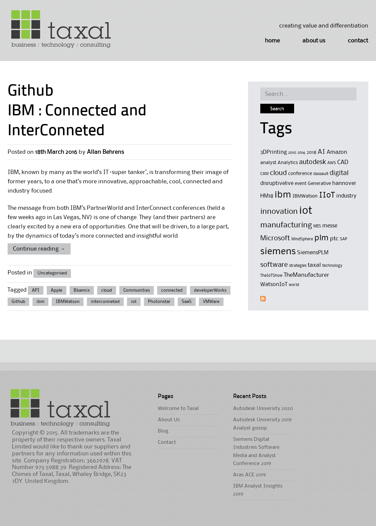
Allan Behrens (105, 152)
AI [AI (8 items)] (321, 152)
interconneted (105, 302)
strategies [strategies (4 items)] (297, 265)
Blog (163, 431)
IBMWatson (68, 302)
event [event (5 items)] (300, 184)
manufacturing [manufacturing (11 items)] (286, 225)
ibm (40, 302)
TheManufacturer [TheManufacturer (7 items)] (306, 275)
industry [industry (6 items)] (346, 196)
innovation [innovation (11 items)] (279, 211)
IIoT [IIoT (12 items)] (327, 195)
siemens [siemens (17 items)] (278, 251)
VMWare (211, 302)
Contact (358, 40)
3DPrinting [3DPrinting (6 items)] (273, 152)
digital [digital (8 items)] (339, 173)
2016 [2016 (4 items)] (301, 152)
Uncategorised (52, 273)
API (35, 290)
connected (172, 290)
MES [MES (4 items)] (317, 226)
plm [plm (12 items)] (321, 238)
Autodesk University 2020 (263, 408)
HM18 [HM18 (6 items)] (266, 196)
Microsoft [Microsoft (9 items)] (275, 238)
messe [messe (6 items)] (329, 225)
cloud (106, 290)
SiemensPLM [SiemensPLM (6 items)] (313, 252)
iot (134, 302)
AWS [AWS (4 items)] (331, 163)
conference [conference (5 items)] (300, 174)
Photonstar (159, 302)
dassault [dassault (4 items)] (320, 174)
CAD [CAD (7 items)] (342, 162)
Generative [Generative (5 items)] (319, 184)
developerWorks (210, 290)
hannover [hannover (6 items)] (344, 183)
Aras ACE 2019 (249, 475)
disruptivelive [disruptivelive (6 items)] (276, 183)
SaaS (187, 302)
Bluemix (82, 290)
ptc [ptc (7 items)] (334, 238)
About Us (313, 40)
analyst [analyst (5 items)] (268, 163)
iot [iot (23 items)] (305, 211)
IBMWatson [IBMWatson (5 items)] (305, 196)
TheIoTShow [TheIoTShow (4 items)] (271, 275)
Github (18, 302)
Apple (56, 290)
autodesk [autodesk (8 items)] (312, 162)
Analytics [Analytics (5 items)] (288, 163)
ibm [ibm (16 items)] (283, 195)
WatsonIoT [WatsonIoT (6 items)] (273, 284)
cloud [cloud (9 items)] (278, 173)
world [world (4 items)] (294, 285)
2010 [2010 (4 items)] (292, 152)
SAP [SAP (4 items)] (343, 239)
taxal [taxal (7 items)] (314, 265)
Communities (136, 290)
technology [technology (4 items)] (332, 265)
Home (272, 40)
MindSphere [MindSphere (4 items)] (302, 239)
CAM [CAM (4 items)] (264, 174)
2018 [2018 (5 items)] (311, 152)
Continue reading (39, 249)
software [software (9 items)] (274, 265)
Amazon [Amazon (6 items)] (337, 152)
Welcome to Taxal (178, 408)
